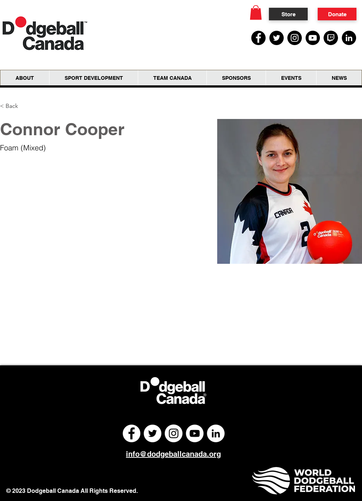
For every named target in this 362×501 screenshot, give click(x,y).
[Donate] (337, 14)
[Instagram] (294, 38)
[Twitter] (276, 38)
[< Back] (14, 105)
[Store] (288, 14)
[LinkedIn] (349, 38)
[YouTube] (312, 38)
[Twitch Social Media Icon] (331, 38)
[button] (256, 12)
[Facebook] (258, 38)
